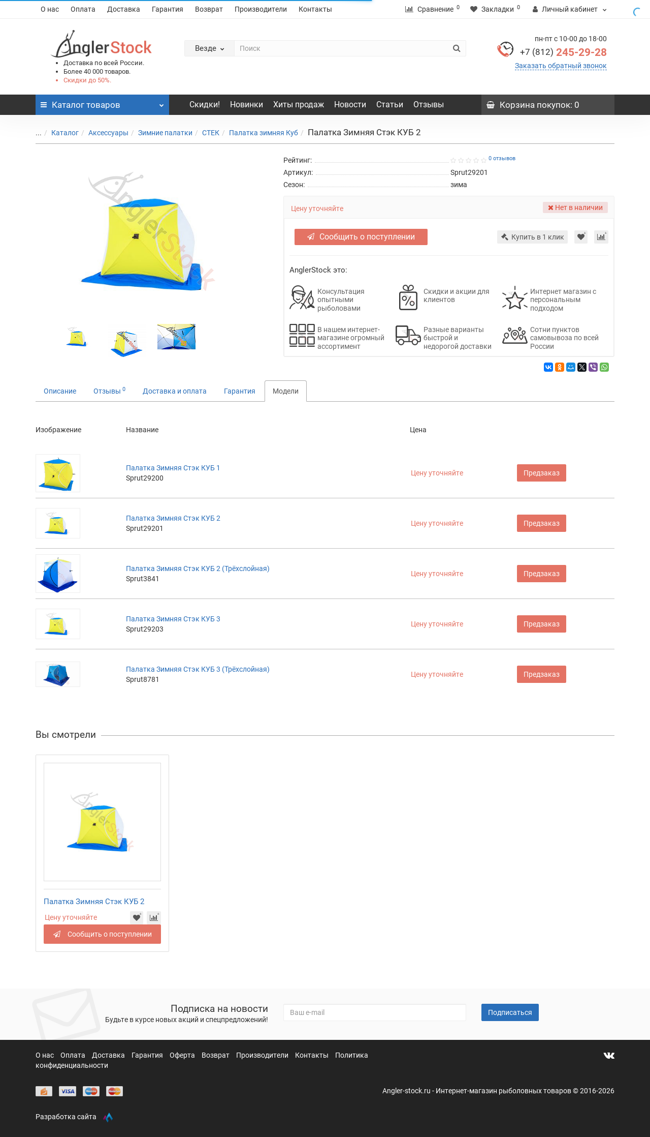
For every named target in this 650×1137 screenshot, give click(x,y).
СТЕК (204, 133)
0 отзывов (502, 158)
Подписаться (510, 1012)
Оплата (83, 9)
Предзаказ (542, 473)
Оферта (183, 1055)
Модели (286, 391)
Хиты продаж (298, 104)
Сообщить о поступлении (361, 237)
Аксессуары (102, 133)
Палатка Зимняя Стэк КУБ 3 (173, 619)
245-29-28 (563, 52)
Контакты (315, 9)
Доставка (123, 9)
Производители (261, 9)
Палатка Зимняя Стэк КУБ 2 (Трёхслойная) (198, 568)
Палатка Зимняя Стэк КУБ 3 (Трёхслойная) (198, 669)
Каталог (59, 133)
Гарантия (167, 9)
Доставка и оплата (175, 391)
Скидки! (204, 104)
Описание (60, 391)
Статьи (389, 104)
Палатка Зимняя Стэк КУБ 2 (173, 518)
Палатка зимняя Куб (257, 133)
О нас (50, 9)
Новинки (246, 104)
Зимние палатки (159, 133)
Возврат (209, 9)
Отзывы (428, 104)
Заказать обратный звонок (561, 66)
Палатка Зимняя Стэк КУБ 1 (173, 468)
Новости (350, 104)
